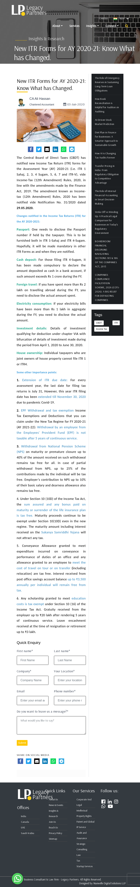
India (23, 816)
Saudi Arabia (27, 833)
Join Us (52, 821)
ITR (116, 328)
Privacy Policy (55, 833)
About (56, 26)
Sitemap (53, 838)
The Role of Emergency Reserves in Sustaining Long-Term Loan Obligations (107, 89)
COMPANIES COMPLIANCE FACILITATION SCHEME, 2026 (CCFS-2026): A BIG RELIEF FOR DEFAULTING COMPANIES (107, 292)
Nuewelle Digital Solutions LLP (109, 883)
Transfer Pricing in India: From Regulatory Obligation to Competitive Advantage (107, 179)
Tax (78, 860)
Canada (25, 821)
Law (79, 855)
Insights (91, 26)
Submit (22, 747)
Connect (111, 26)
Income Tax (101, 334)
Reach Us (53, 827)
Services (74, 26)
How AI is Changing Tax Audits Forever (105, 160)
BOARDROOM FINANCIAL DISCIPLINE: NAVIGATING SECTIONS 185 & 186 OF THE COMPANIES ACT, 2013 (106, 259)
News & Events (56, 805)
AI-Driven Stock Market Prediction (104, 127)
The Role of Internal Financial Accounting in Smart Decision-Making (106, 202)
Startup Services (85, 866)
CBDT (99, 328)
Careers (103, 18)
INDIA (124, 18)
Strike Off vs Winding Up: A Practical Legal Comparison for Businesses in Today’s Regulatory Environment (106, 227)
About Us (53, 799)
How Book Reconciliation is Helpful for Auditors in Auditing (107, 110)
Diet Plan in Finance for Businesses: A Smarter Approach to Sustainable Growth (106, 144)
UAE (23, 827)
